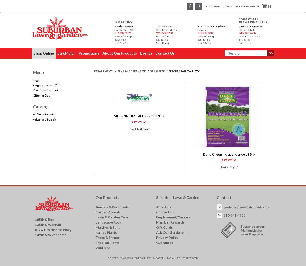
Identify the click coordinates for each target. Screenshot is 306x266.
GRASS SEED (158, 71)
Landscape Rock (108, 222)
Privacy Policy (167, 237)
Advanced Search (44, 119)
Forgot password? (45, 85)
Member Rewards (247, 6)
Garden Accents (108, 212)
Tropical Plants (107, 243)
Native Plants (106, 232)
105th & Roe (163, 26)
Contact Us (165, 212)
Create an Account (45, 90)
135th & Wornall (124, 26)
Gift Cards (212, 6)
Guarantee (164, 243)
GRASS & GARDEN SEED (132, 71)
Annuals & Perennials (112, 207)
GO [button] (271, 53)
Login (228, 6)
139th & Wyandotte (250, 26)
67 (147, 129)
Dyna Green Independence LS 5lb (229, 154)
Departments (104, 71)
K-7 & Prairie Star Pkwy (211, 26)
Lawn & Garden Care (112, 217)
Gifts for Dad (41, 95)
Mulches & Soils (108, 227)
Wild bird (103, 248)
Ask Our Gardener (170, 232)
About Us (163, 207)
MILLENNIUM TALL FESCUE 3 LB (139, 116)
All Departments (44, 114)
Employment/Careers (173, 217)
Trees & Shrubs (108, 237)
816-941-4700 (234, 215)
